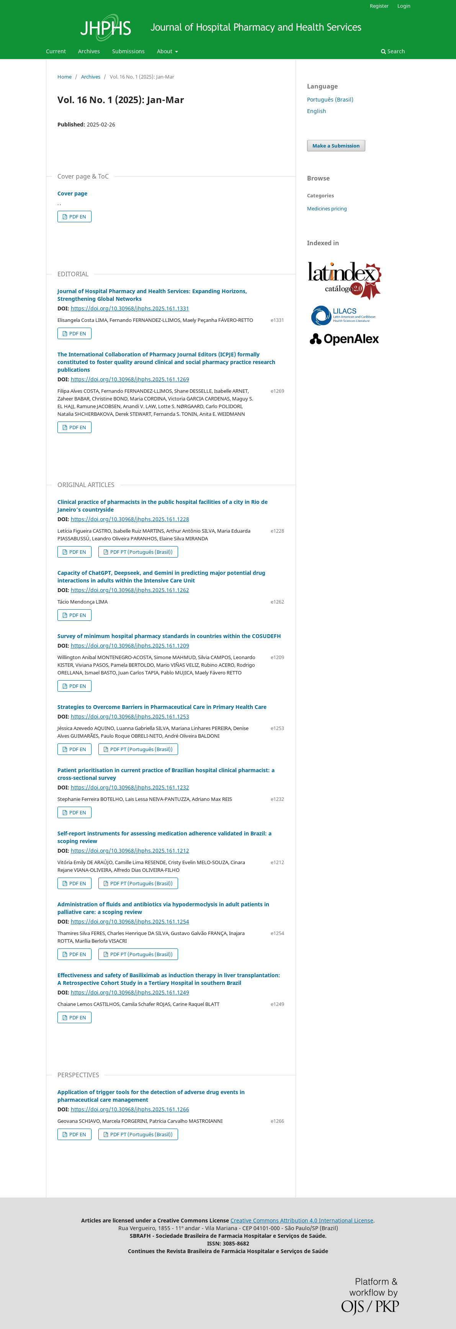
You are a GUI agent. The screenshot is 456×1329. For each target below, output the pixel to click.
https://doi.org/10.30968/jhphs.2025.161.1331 (130, 308)
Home (64, 76)
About (165, 51)
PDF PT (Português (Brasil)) (141, 551)
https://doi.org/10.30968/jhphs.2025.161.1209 (130, 645)
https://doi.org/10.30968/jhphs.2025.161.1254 (130, 921)
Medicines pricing (327, 208)
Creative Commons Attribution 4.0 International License (301, 1220)
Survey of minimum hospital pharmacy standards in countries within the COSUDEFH (169, 636)
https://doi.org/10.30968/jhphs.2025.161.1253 (130, 716)
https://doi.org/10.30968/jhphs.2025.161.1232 (130, 787)
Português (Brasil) (330, 99)
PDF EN (77, 216)
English (316, 111)
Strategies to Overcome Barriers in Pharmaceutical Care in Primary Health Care (161, 706)
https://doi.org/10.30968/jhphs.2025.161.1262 (130, 590)
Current (56, 51)
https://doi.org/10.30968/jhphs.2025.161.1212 (130, 850)
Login (403, 5)
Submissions (128, 51)
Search (393, 51)
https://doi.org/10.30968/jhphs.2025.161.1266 (130, 1109)
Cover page (72, 193)
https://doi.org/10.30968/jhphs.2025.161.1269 (130, 379)
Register (379, 5)
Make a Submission (336, 145)
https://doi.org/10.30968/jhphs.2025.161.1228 (130, 519)
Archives (89, 51)
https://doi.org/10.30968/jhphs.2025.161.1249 (130, 992)
